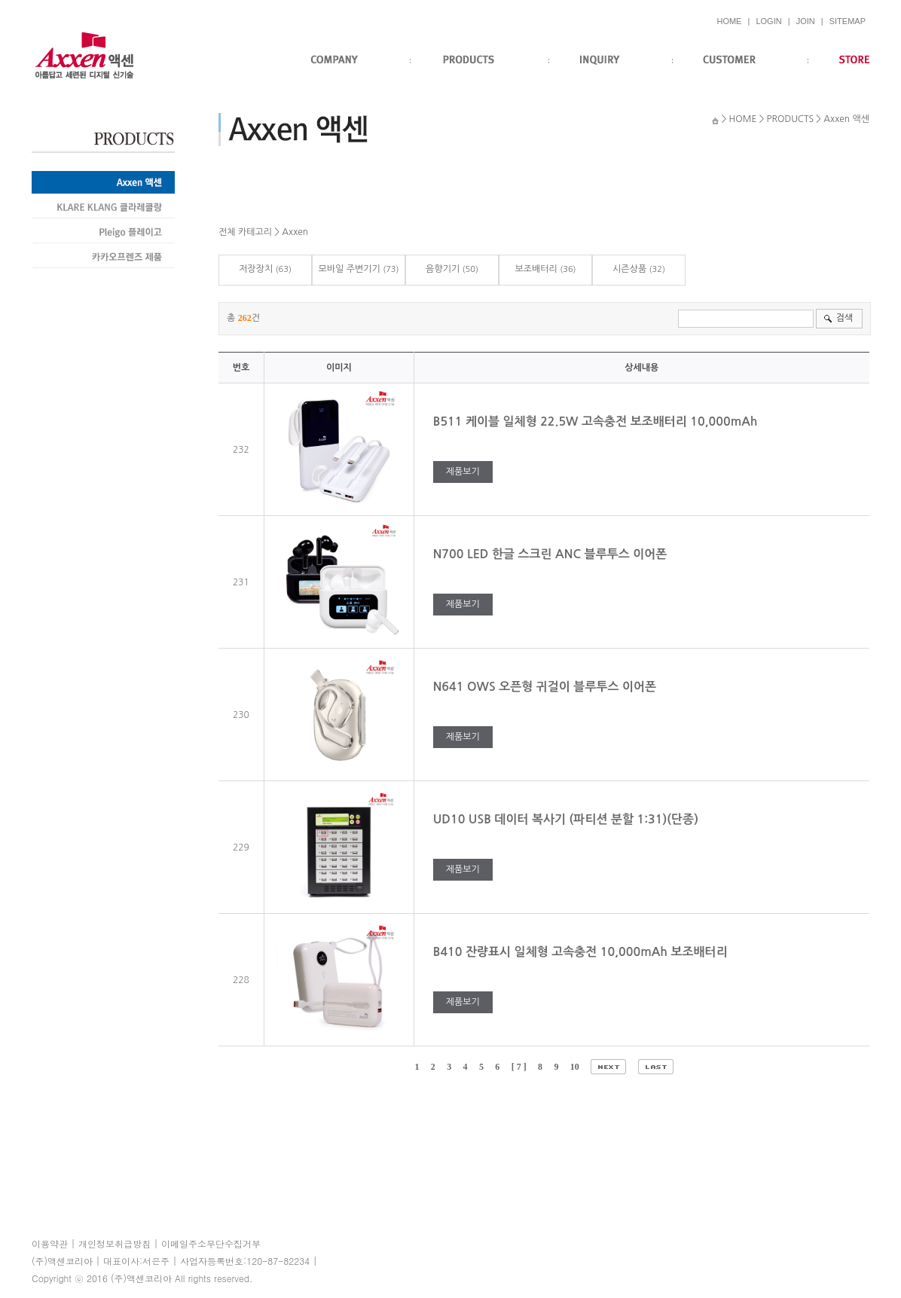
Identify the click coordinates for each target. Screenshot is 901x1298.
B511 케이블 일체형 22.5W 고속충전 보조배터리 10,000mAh (599, 421)
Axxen (295, 232)
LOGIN (768, 21)
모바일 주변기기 (349, 268)
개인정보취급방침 (114, 1243)
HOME (728, 21)
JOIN (805, 21)
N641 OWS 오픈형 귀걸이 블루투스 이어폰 (546, 686)
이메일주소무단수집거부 (211, 1243)
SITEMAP (847, 21)
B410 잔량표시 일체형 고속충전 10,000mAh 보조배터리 (584, 951)
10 (574, 1066)
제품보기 (463, 471)
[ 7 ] (519, 1066)
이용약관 (50, 1243)
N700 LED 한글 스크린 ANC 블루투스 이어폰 (551, 554)
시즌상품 (629, 268)
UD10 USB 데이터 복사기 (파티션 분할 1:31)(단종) (567, 819)
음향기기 (443, 268)
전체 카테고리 (245, 232)
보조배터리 (536, 268)
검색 (844, 317)
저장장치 (256, 268)
